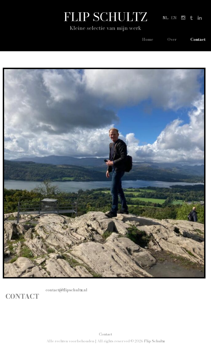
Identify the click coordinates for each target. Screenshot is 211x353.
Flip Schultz (106, 17)
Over (172, 39)
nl (165, 18)
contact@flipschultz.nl (66, 290)
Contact (198, 39)
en (174, 18)
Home (147, 39)
